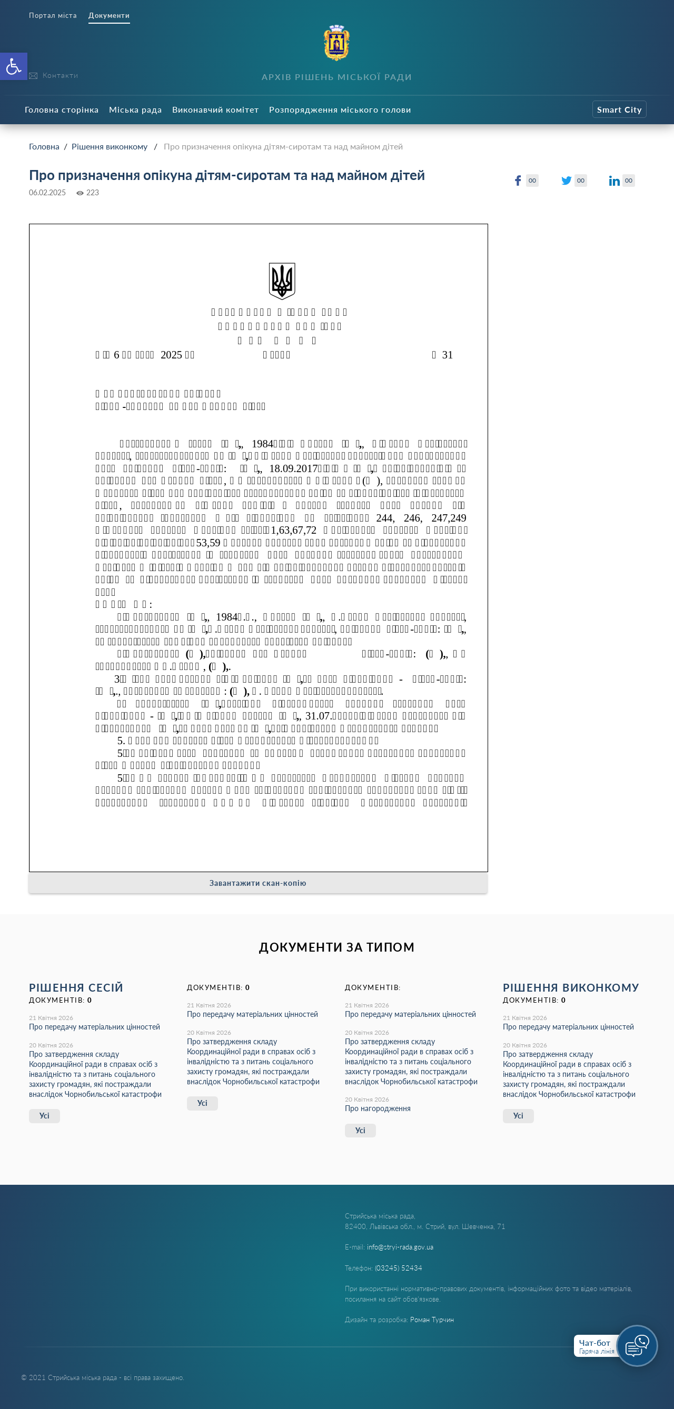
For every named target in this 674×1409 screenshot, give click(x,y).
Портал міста (53, 15)
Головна (44, 146)
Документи (109, 15)
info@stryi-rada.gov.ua (400, 1247)
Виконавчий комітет (215, 109)
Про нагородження (378, 1108)
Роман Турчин (432, 1319)
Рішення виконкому (109, 146)
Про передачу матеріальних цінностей (94, 1026)
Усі (44, 1115)
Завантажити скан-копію (258, 882)
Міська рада (135, 109)
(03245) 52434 (398, 1268)
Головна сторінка (62, 109)
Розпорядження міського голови (340, 109)
